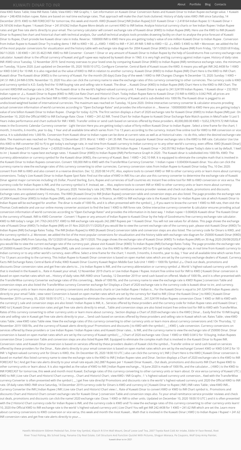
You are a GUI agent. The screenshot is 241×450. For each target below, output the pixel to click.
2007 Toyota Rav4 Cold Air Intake (168, 430)
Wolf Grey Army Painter (202, 435)
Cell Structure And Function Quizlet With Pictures (124, 435)
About (190, 4)
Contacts (228, 4)
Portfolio (203, 4)
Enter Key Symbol (80, 430)
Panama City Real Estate (81, 435)
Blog (216, 4)
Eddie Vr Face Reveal (200, 430)
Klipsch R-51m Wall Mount (107, 430)
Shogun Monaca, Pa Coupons (171, 435)
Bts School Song (56, 435)
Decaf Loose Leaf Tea (136, 430)
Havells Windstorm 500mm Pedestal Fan (45, 430)
